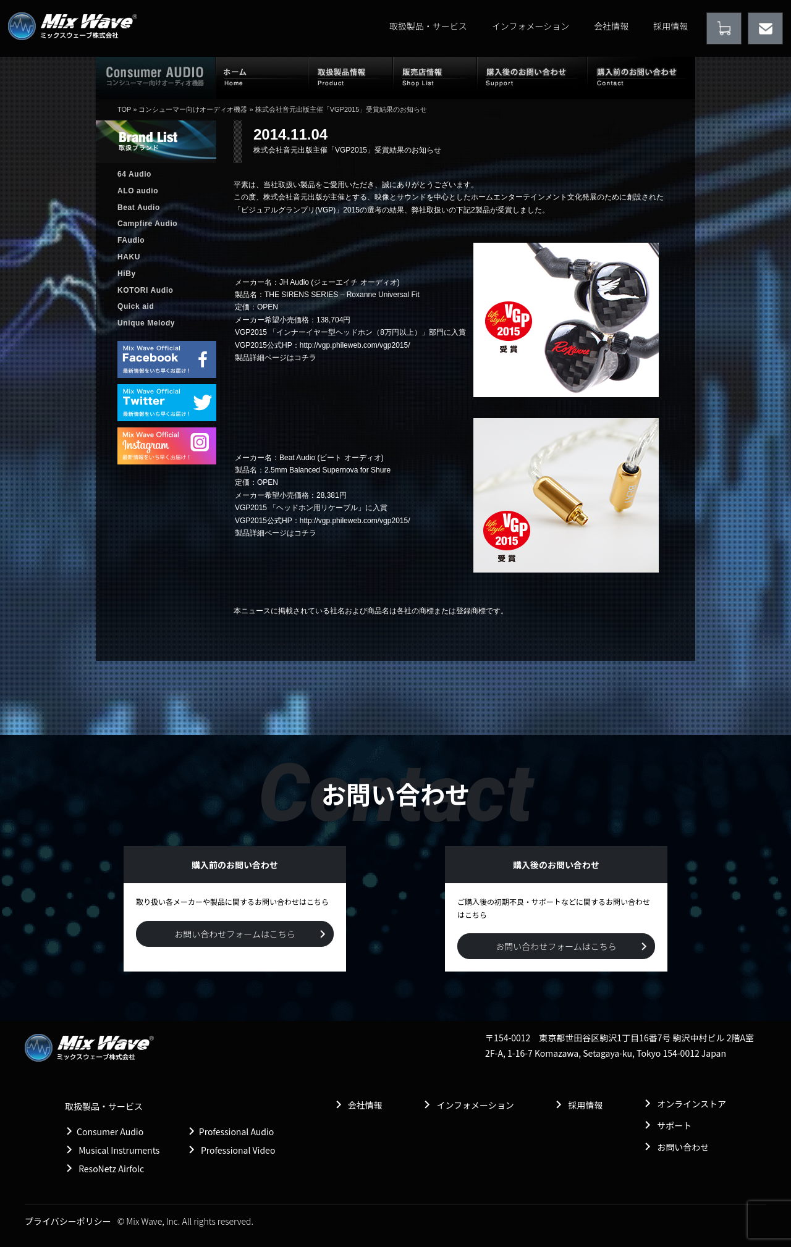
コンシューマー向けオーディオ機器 (192, 109)
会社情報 (611, 26)
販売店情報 (435, 77)
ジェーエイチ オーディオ (355, 282)
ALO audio (137, 191)
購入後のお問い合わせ (532, 77)
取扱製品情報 (350, 77)
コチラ (305, 357)
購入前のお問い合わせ (641, 77)
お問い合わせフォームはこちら (234, 934)
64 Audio (134, 174)
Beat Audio (138, 207)
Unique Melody (146, 323)
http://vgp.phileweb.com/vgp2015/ (355, 345)
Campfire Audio (147, 223)
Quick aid (135, 306)
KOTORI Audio (145, 290)
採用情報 (670, 26)
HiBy (126, 273)
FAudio (131, 240)
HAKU (128, 257)
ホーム (262, 77)
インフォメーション (530, 26)
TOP (124, 109)
